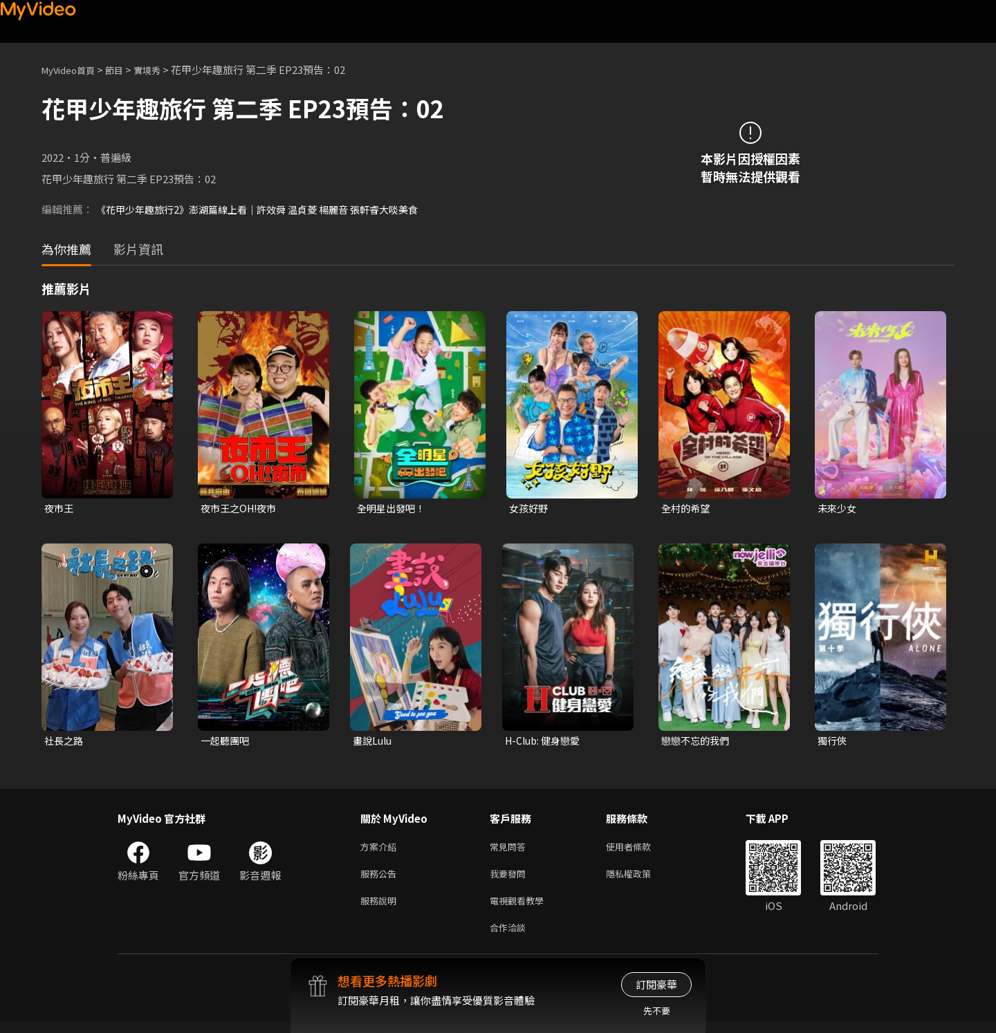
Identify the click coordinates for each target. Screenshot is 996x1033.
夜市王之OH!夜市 (241, 508)
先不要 (656, 1010)
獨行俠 (833, 742)
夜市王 (59, 508)
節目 (125, 69)
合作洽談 (510, 937)
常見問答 (510, 850)
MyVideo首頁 (73, 69)
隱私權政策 (640, 879)
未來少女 (838, 508)
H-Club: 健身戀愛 (545, 742)
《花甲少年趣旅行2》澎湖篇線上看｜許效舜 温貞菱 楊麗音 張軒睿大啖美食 (268, 209)
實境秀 (161, 69)
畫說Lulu (374, 742)
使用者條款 (640, 850)
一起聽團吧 (226, 742)
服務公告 (381, 879)
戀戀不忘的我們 (697, 742)
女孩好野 (530, 508)
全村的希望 (687, 508)
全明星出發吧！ (393, 508)
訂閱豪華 (656, 984)
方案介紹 (381, 850)
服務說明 (381, 908)
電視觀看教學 (521, 908)
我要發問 (510, 879)
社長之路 (65, 742)
